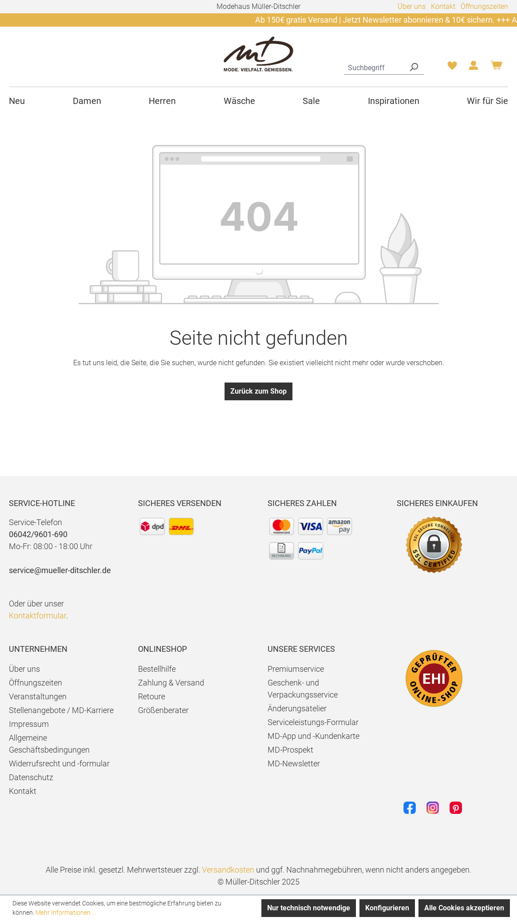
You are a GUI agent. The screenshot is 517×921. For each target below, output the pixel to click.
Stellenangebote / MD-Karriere (61, 710)
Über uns (412, 6)
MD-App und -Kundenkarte (313, 736)
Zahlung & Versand (171, 682)
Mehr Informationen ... (66, 912)
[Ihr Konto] (473, 68)
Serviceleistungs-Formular (313, 722)
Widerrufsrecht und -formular (59, 763)
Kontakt (443, 6)
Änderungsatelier (297, 708)
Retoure (151, 696)
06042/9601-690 (38, 534)
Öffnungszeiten (484, 6)
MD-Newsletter (294, 763)
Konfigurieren (387, 908)
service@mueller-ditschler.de (60, 570)
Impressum (29, 724)
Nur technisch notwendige (308, 908)
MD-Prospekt (290, 749)
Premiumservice (296, 669)
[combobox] (374, 67)
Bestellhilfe (157, 669)
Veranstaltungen (38, 696)
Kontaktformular (37, 615)
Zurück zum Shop (258, 391)
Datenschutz (31, 777)
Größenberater (163, 710)
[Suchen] (413, 67)
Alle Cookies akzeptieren (464, 908)
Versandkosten (228, 869)
